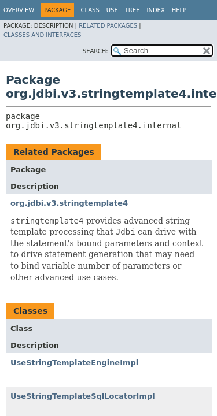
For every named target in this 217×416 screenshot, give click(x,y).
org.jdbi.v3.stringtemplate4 (69, 203)
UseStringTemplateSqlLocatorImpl (82, 396)
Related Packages (108, 26)
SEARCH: (95, 51)
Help (179, 10)
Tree (132, 10)
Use (112, 10)
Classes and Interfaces (42, 35)
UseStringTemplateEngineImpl (74, 362)
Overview (18, 10)
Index (155, 10)
